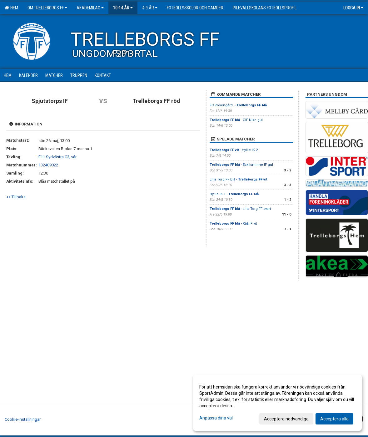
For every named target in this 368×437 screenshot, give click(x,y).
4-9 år (149, 7)
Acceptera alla (334, 418)
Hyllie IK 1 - (234, 194)
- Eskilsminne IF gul (241, 165)
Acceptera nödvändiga (286, 418)
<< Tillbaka (16, 197)
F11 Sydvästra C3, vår (57, 157)
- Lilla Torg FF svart (240, 209)
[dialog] (277, 402)
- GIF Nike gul (236, 120)
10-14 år (123, 7)
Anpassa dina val (216, 417)
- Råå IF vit (233, 223)
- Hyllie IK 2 (234, 150)
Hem (11, 7)
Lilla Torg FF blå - (238, 179)
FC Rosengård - (238, 105)
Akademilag (90, 7)
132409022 (48, 165)
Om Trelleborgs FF (47, 7)
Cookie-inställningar (23, 419)
